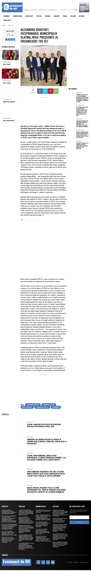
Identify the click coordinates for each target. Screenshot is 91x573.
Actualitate (80, 105)
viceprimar (56, 409)
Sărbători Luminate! (9, 102)
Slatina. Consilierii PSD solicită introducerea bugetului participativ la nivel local (44, 427)
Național (79, 141)
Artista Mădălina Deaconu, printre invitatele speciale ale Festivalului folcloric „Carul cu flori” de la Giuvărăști (60, 546)
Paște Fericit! (7, 64)
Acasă (3, 25)
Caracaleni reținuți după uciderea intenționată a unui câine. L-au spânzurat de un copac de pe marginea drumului (82, 123)
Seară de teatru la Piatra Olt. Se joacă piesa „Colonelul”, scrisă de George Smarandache (60, 522)
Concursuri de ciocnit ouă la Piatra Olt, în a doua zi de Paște (43, 513)
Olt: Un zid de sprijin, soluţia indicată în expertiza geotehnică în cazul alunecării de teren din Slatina (43, 533)
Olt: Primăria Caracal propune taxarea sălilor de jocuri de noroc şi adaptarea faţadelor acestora (43, 526)
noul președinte (27, 409)
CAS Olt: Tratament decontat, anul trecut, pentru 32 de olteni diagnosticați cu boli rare (9, 535)
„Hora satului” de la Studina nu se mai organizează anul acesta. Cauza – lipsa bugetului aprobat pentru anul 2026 (43, 540)
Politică (10, 25)
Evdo (12, 35)
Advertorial (83, 4)
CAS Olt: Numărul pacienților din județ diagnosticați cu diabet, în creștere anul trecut (9, 513)
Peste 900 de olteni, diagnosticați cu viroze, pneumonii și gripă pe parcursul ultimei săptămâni (8, 541)
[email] (79, 519)
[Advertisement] (44, 110)
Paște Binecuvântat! (9, 120)
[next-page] (73, 153)
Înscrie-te (79, 524)
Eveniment (79, 92)
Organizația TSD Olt (42, 409)
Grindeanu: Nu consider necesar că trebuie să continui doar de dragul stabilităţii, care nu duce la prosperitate (46, 443)
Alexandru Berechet (33, 406)
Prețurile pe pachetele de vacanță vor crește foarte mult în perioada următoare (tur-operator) (82, 145)
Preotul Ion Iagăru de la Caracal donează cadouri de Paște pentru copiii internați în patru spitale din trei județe (82, 134)
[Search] (76, 9)
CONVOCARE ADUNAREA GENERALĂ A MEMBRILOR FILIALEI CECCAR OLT (84, 8)
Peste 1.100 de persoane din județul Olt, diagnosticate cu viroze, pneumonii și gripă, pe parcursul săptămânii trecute (9, 528)
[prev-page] (70, 153)
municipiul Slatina (48, 406)
